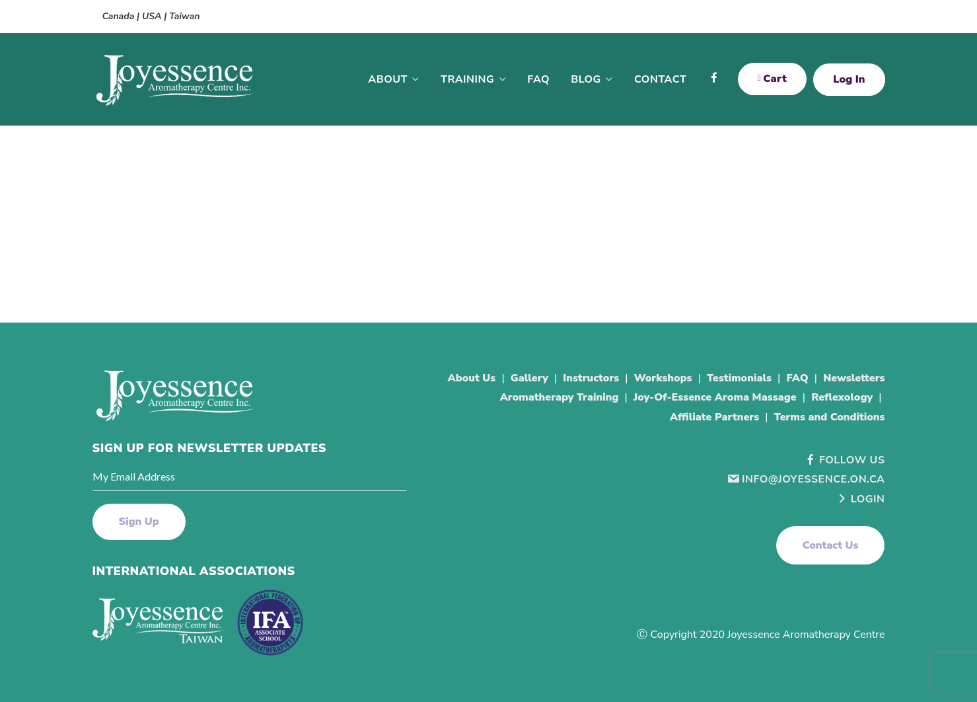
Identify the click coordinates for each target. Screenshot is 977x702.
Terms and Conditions (829, 417)
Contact (660, 79)
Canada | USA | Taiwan (151, 16)
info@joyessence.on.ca (806, 479)
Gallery (529, 378)
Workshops (663, 378)
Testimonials (739, 378)
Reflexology (842, 397)
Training (467, 79)
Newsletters (854, 378)
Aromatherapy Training (559, 397)
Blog (586, 79)
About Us (472, 378)
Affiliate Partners (714, 417)
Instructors (591, 378)
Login (860, 499)
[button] (830, 545)
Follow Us (844, 460)
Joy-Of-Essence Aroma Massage (715, 397)
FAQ (538, 79)
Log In (849, 79)
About (388, 79)
